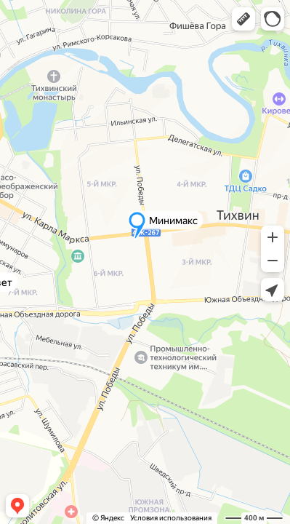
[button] (243, 19)
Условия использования (171, 518)
